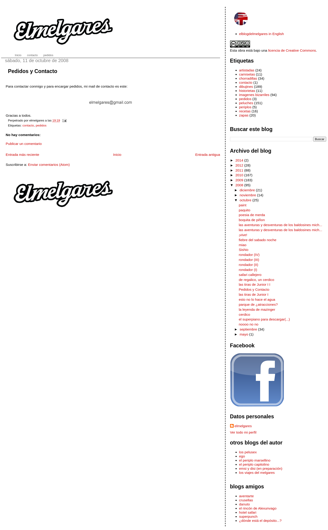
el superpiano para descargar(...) (264, 319)
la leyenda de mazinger (257, 309)
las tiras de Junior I (253, 294)
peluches (246, 103)
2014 (239, 160)
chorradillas (248, 78)
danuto (244, 504)
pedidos (41, 125)
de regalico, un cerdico (256, 280)
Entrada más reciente (22, 154)
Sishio (243, 250)
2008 (239, 185)
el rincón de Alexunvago (258, 508)
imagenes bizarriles (254, 95)
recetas (245, 111)
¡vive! (243, 235)
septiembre (249, 329)
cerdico (244, 314)
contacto (28, 125)
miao (242, 245)
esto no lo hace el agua (257, 299)
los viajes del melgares (257, 472)
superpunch (248, 516)
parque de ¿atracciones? (258, 304)
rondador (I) (248, 270)
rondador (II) (248, 265)
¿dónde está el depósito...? (260, 520)
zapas (244, 115)
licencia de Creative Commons (292, 50)
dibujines (246, 86)
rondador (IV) (249, 255)
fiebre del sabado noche (257, 240)
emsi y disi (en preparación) (260, 468)
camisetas (247, 74)
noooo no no (248, 324)
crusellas (246, 500)
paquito (244, 210)
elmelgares (243, 426)
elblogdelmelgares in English (261, 34)
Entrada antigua (207, 154)
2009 (239, 180)
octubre (246, 200)
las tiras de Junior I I (254, 284)
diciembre (248, 190)
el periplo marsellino (255, 460)
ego (242, 456)
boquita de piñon (252, 220)
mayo (244, 334)
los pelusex (248, 452)
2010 (239, 175)
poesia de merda (252, 215)
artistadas (246, 70)
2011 (239, 170)
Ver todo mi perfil (243, 432)
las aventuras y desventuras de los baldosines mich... (280, 225)
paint (242, 205)
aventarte (246, 496)
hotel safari (247, 512)
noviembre (248, 195)
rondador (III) (249, 260)
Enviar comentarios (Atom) (49, 165)
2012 (239, 165)
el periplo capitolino (254, 464)
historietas (247, 91)
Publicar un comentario (24, 144)
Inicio (117, 154)
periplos (245, 107)
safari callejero (250, 275)
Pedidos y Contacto (32, 71)
